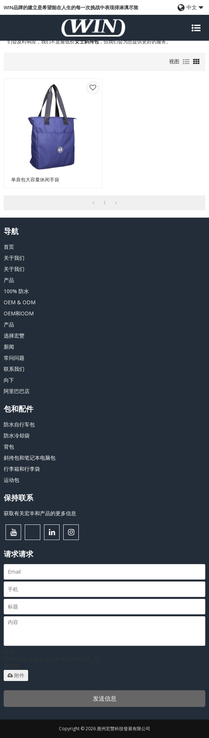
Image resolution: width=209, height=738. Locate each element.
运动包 (11, 479)
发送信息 (105, 698)
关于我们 (14, 257)
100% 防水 (16, 291)
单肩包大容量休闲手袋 (35, 179)
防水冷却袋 (17, 435)
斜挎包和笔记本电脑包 (29, 457)
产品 (9, 280)
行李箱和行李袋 (22, 468)
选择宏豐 (14, 335)
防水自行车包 (19, 424)
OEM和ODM (19, 313)
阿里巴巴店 (17, 391)
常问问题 (14, 357)
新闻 (9, 346)
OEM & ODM (20, 302)
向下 (9, 379)
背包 (9, 446)
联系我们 (14, 368)
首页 (9, 246)
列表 (186, 61)
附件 (15, 675)
